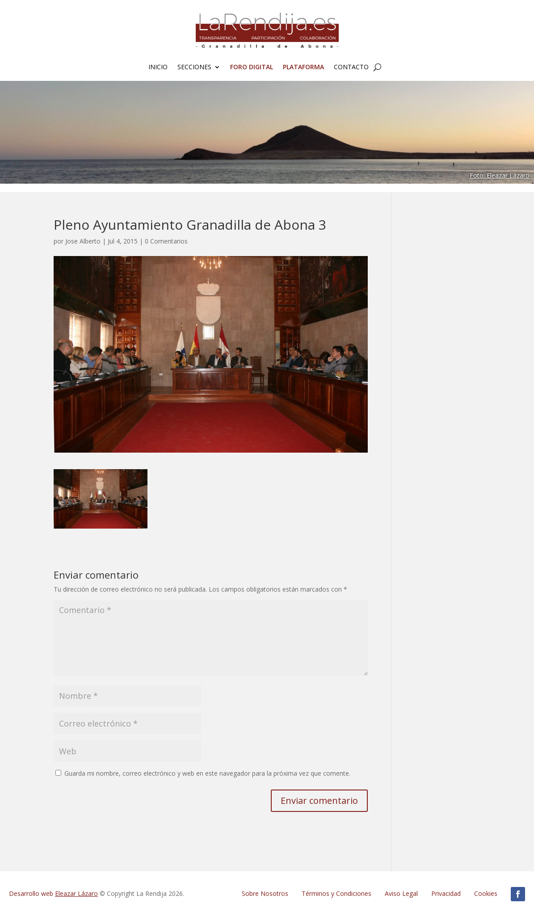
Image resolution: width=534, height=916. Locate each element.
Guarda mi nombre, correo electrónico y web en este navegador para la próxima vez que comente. (207, 773)
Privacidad (446, 893)
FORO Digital (251, 67)
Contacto (351, 67)
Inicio (158, 67)
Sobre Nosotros (265, 893)
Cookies (485, 893)
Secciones (194, 67)
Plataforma (303, 67)
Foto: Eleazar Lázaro (500, 175)
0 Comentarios (166, 241)
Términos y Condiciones (336, 893)
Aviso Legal (401, 893)
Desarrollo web (53, 893)
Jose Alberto (83, 241)
